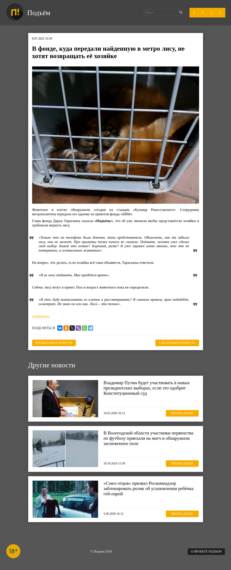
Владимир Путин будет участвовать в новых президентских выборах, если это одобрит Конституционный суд (147, 388)
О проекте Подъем (206, 551)
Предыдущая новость (54, 342)
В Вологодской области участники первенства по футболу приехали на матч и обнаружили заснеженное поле (148, 438)
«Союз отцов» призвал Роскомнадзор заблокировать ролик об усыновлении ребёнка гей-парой (149, 488)
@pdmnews (41, 316)
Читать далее (182, 413)
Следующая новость (177, 342)
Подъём (38, 13)
